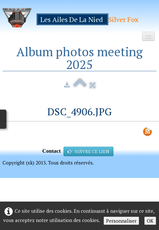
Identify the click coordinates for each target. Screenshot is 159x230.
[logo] (73, 17)
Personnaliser (121, 221)
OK (150, 221)
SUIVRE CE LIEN (88, 151)
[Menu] (148, 36)
